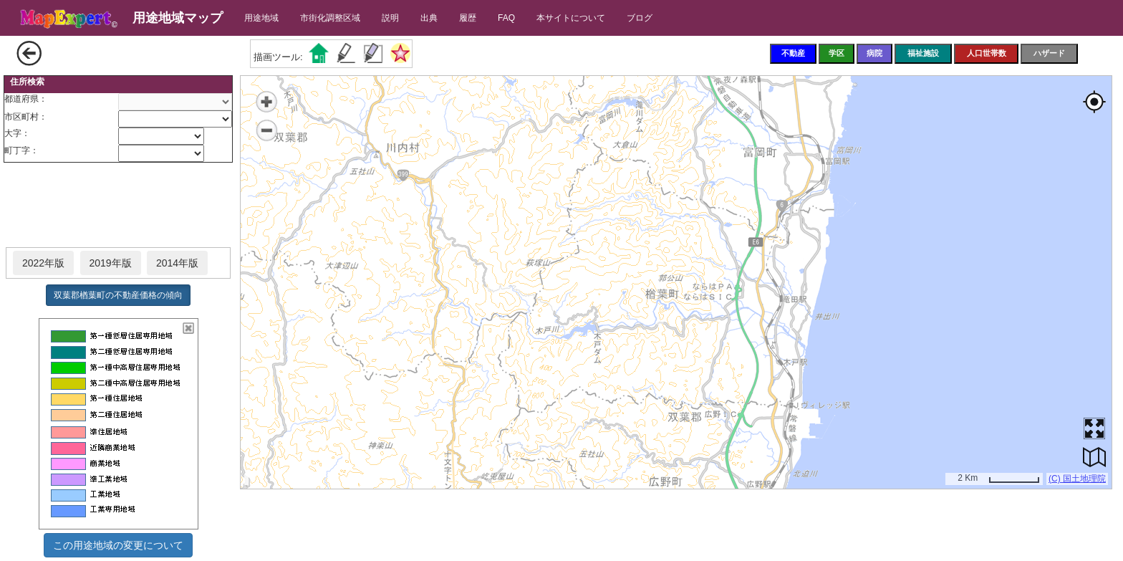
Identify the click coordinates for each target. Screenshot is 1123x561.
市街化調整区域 (330, 18)
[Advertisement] (118, 205)
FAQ (506, 18)
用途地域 (261, 18)
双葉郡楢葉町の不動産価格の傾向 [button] (118, 295)
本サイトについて (570, 18)
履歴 (467, 18)
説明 (390, 18)
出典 (429, 18)
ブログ (639, 18)
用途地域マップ (177, 18)
